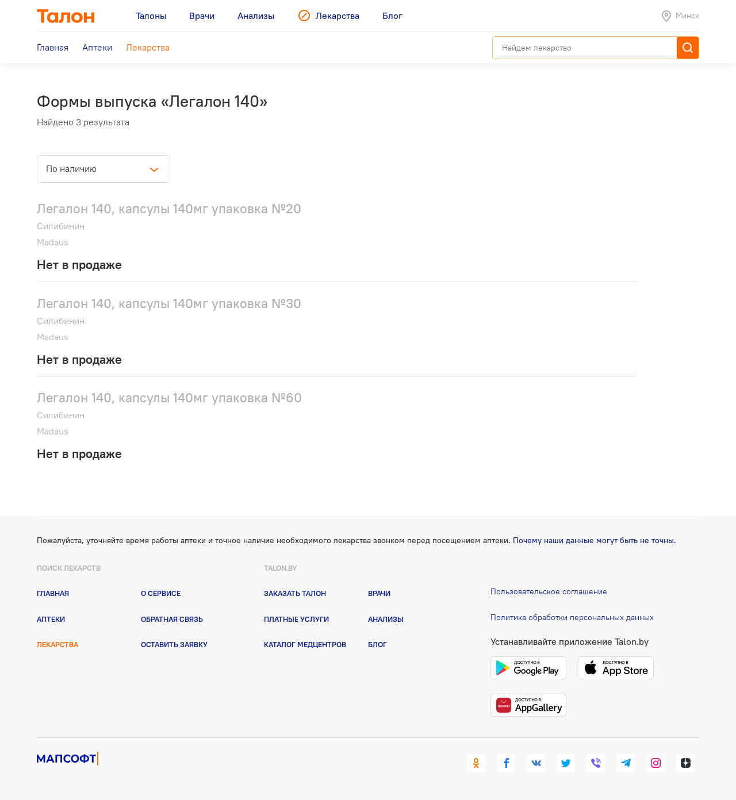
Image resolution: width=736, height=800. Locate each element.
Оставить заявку (174, 644)
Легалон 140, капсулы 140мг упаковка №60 (169, 397)
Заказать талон (295, 593)
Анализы (386, 619)
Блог (377, 644)
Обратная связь (172, 619)
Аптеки (51, 619)
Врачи (379, 593)
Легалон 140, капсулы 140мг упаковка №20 (169, 208)
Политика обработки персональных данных (572, 617)
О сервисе (161, 593)
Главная (53, 593)
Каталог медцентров (305, 644)
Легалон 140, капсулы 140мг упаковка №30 (169, 303)
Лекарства (57, 644)
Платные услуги (296, 619)
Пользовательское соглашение (548, 591)
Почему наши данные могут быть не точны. (594, 540)
